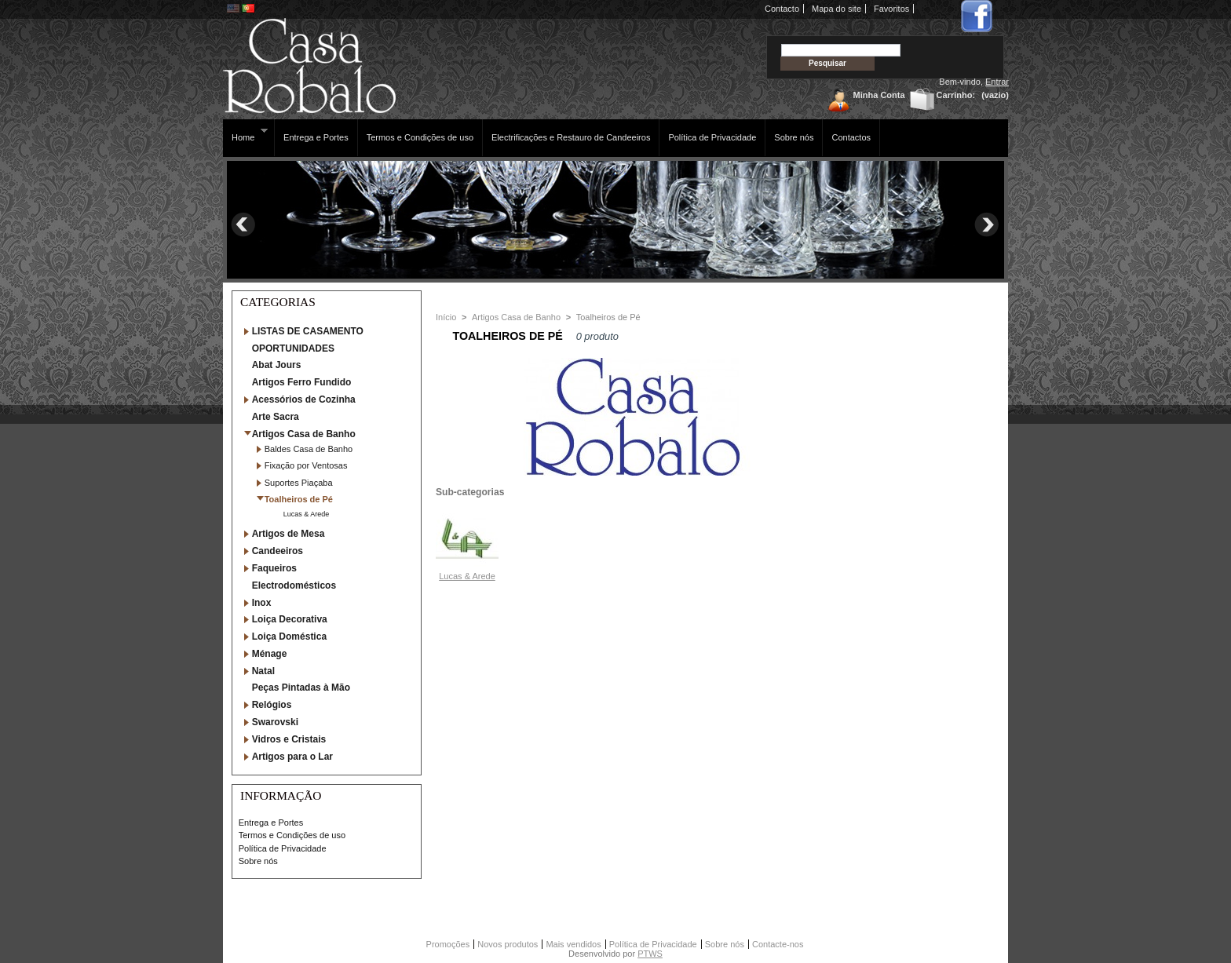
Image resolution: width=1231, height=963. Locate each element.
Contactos (851, 137)
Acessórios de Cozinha (304, 399)
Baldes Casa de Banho (309, 449)
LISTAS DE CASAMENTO (307, 331)
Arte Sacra (275, 416)
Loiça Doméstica (289, 636)
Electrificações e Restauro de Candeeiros (570, 137)
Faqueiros (274, 568)
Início (446, 317)
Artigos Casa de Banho (304, 434)
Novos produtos (507, 944)
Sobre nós (793, 137)
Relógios (272, 704)
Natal (263, 671)
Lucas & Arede (306, 514)
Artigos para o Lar (292, 756)
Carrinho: (956, 95)
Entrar (997, 81)
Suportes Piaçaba (299, 482)
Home (245, 134)
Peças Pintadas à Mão (301, 687)
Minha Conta (879, 95)
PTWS (650, 953)
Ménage (269, 653)
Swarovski (275, 722)
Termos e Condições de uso (420, 137)
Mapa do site (836, 8)
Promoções (448, 944)
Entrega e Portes (316, 137)
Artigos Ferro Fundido (302, 382)
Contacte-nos (777, 944)
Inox (262, 602)
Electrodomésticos (294, 585)
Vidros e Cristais (289, 739)
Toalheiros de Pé (299, 499)
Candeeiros (277, 550)
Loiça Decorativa (289, 619)
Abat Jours (276, 364)
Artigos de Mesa (288, 533)
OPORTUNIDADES (293, 348)
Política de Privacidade (712, 137)
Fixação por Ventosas (306, 465)
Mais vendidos (573, 944)
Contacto (782, 8)
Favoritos (891, 8)
